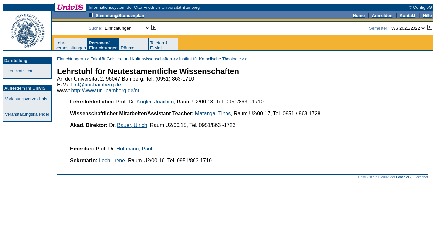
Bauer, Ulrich (132, 125)
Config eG (403, 177)
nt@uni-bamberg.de (98, 84)
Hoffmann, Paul (134, 148)
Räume (127, 47)
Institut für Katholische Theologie (210, 58)
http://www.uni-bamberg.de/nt (105, 90)
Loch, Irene (112, 160)
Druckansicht (20, 71)
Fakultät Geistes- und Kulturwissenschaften (131, 58)
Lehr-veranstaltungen (70, 45)
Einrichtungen (70, 58)
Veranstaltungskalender (27, 114)
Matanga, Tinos (213, 113)
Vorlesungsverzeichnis (26, 98)
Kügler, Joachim (155, 101)
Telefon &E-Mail (159, 45)
